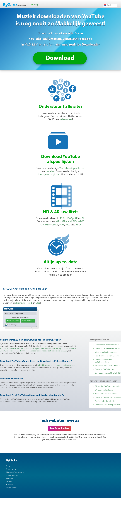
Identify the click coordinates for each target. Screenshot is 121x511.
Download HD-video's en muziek (107, 349)
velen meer (65, 119)
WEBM (48, 224)
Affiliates (9, 478)
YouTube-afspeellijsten (72, 168)
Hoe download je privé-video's (107, 356)
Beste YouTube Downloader (106, 394)
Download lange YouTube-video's (108, 397)
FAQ (36, 5)
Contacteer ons (12, 475)
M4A (78, 224)
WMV (81, 221)
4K (76, 218)
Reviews (9, 481)
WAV (61, 224)
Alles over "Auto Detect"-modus (107, 366)
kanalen (50, 171)
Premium (9, 484)
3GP (41, 224)
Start (8, 466)
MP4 (64, 221)
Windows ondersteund (104, 390)
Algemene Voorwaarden (15, 472)
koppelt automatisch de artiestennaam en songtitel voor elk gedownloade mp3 (31, 349)
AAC (68, 224)
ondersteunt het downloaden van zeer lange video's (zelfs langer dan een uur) (36, 351)
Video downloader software (106, 352)
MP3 (58, 221)
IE (31, 303)
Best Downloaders (59, 428)
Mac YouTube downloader (105, 401)
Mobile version (12, 488)
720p (63, 218)
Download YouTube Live (104, 369)
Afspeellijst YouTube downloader (107, 386)
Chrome (18, 303)
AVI (70, 221)
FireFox (26, 303)
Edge (38, 303)
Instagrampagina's (48, 174)
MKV (55, 224)
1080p (70, 218)
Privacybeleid (11, 469)
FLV (75, 221)
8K (83, 218)
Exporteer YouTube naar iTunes (107, 345)
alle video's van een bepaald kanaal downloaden (57, 365)
